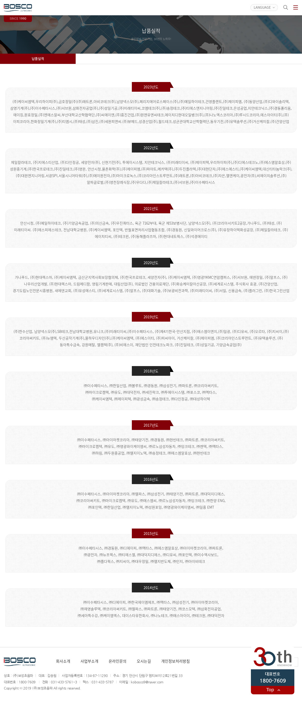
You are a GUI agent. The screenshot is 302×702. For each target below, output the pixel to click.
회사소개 (63, 661)
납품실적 (38, 59)
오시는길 (144, 661)
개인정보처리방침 (175, 661)
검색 (285, 7)
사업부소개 (89, 661)
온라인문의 (117, 661)
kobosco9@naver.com (147, 682)
